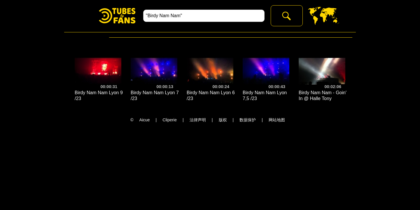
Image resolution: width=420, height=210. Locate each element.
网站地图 (277, 120)
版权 (223, 120)
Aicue (144, 120)
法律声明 (198, 120)
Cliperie (169, 120)
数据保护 (247, 120)
